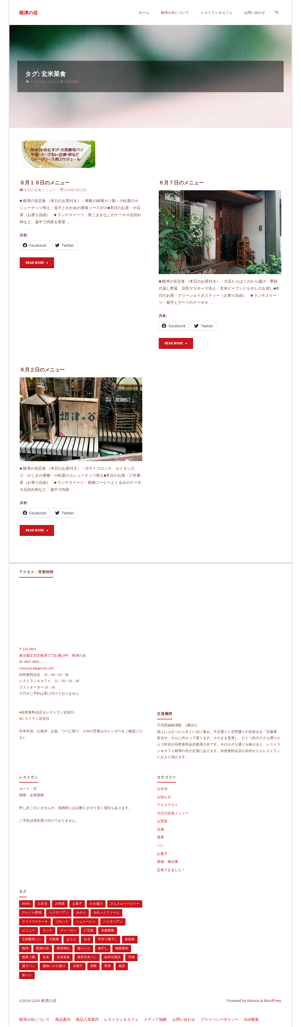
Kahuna (253, 1000)
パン (160, 845)
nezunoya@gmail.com (36, 668)
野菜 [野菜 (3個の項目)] (107, 966)
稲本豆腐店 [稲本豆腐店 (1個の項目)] (112, 957)
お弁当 (162, 788)
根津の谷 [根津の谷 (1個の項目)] (42, 948)
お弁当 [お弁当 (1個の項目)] (42, 903)
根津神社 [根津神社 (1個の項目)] (63, 948)
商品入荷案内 (87, 1019)
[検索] (276, 12)
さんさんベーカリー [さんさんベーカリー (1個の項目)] (124, 903)
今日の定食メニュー (40, 190)
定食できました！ (171, 870)
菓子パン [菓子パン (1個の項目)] (28, 966)
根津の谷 (28, 12)
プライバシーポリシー (219, 1019)
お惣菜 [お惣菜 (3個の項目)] (60, 903)
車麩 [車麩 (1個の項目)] (93, 966)
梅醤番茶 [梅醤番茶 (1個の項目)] (121, 948)
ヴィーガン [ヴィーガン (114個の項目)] (68, 930)
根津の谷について (34, 1019)
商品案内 (63, 1019)
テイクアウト (167, 805)
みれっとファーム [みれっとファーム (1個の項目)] (106, 912)
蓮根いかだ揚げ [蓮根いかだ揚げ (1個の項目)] (54, 966)
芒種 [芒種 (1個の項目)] (131, 957)
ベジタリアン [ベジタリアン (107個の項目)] (113, 921)
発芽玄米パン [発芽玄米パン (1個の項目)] (87, 957)
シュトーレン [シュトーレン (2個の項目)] (86, 921)
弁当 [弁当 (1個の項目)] (87, 939)
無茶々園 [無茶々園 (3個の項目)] (28, 957)
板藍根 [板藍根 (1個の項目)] (130, 939)
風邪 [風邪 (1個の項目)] (121, 966)
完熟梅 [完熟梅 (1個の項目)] (54, 939)
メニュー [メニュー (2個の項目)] (28, 930)
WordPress (272, 1000)
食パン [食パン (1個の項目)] (27, 975)
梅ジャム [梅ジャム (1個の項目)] (83, 948)
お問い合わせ (183, 1019)
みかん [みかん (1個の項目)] (81, 912)
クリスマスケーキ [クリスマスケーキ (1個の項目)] (35, 921)
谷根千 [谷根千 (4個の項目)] (78, 966)
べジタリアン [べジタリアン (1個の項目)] (58, 912)
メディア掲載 (155, 1019)
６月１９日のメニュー (45, 182)
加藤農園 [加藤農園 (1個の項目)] (107, 930)
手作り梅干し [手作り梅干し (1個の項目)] (107, 939)
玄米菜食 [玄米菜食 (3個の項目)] (63, 957)
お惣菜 (162, 821)
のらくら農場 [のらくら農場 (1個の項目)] (31, 912)
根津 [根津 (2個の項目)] (25, 948)
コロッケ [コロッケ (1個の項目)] (62, 921)
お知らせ (164, 797)
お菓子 (162, 853)
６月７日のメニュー (181, 182)
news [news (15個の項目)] (26, 903)
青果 (160, 837)
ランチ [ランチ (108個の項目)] (47, 930)
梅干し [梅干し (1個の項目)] (103, 948)
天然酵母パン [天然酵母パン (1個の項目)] (31, 939)
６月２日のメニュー (42, 369)
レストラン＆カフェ (121, 1019)
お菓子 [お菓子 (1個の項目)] (77, 903)
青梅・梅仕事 (167, 861)
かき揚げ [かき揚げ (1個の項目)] (96, 903)
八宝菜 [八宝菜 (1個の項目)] (88, 930)
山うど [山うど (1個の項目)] (71, 939)
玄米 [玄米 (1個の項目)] (46, 957)
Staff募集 (251, 1019)
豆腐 (160, 829)
